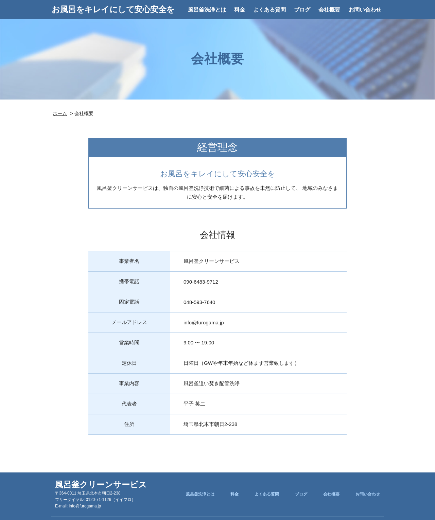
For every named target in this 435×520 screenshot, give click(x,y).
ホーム (60, 113)
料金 (239, 10)
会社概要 (329, 10)
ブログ (302, 10)
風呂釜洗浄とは (207, 10)
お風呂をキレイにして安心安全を (113, 9)
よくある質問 (269, 10)
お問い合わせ (365, 10)
